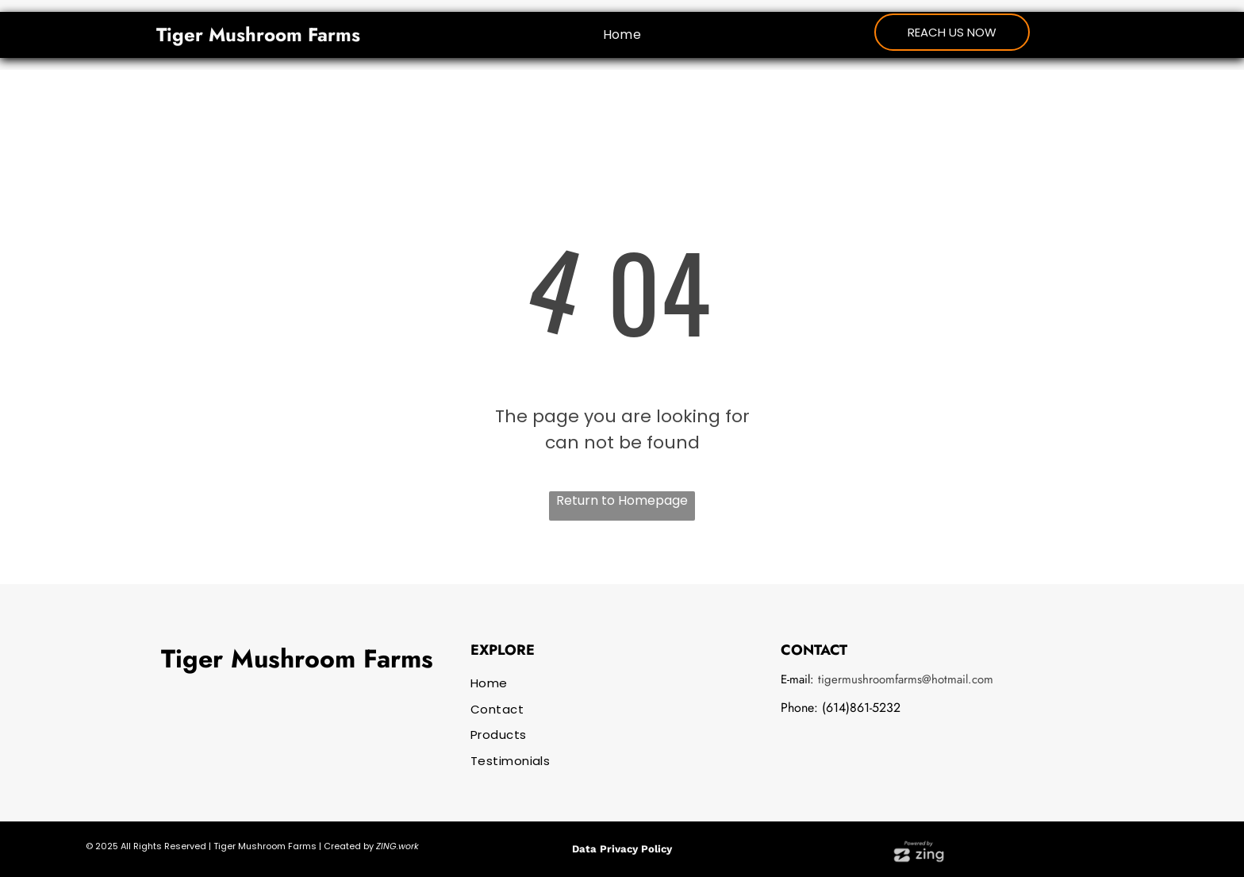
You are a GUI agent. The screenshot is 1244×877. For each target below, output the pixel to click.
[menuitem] (622, 34)
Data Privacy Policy (622, 849)
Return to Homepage (622, 500)
